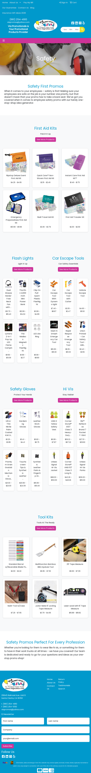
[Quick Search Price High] (77, 29)
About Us (13, 2)
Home (5, 2)
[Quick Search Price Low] (71, 29)
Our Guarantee (9, 7)
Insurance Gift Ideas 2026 (14, 13)
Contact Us (23, 7)
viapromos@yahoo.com (18, 22)
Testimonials (62, 685)
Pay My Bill (28, 2)
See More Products (45, 139)
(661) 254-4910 (18, 19)
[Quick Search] (64, 29)
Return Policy (61, 681)
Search (61, 688)
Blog (32, 7)
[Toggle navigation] (3, 40)
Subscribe (7, 746)
